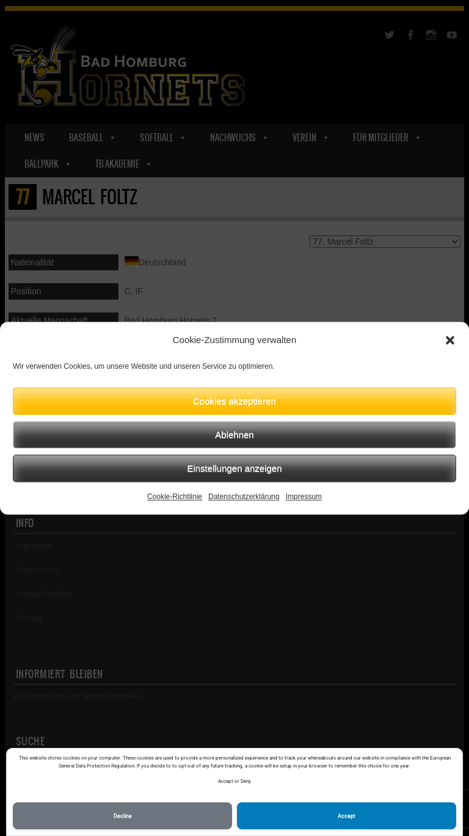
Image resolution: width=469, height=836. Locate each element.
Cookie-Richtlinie (174, 496)
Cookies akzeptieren (234, 401)
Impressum (304, 496)
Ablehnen (234, 434)
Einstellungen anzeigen (234, 468)
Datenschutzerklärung (244, 496)
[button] (450, 340)
